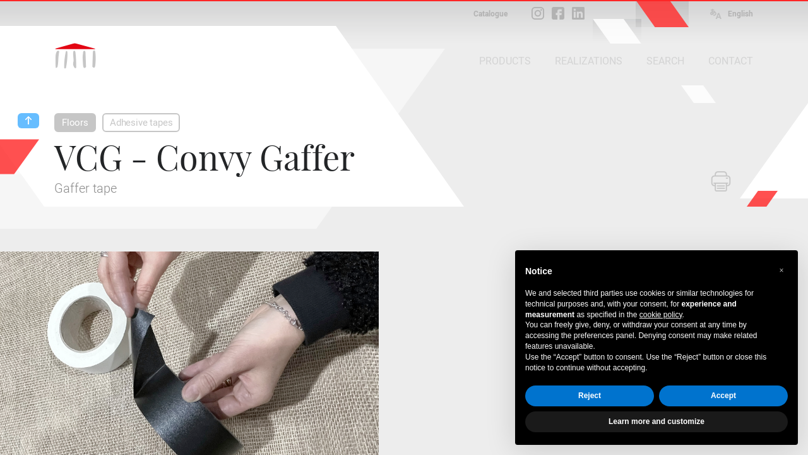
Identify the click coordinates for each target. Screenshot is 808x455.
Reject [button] (589, 395)
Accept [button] (723, 395)
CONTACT (730, 61)
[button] (781, 270)
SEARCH (665, 61)
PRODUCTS (505, 61)
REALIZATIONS (588, 61)
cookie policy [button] (660, 314)
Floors (75, 122)
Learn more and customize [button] (656, 421)
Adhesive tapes (141, 122)
